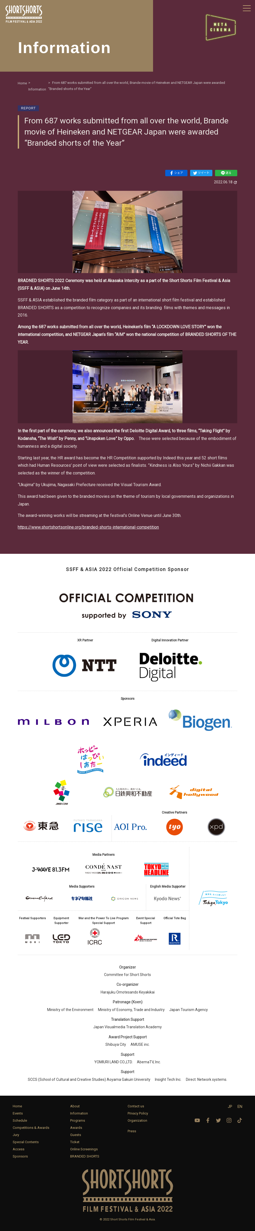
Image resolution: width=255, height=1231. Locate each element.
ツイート (201, 173)
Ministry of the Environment (70, 1010)
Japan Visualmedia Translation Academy (127, 1027)
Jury (16, 1135)
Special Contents (26, 1142)
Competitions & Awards (31, 1128)
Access (18, 1149)
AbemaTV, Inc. (149, 1062)
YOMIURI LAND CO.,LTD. (113, 1062)
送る (226, 173)
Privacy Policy (138, 1113)
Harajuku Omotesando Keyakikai (128, 992)
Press (132, 1131)
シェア (176, 173)
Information (79, 1113)
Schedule (20, 1120)
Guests (75, 1135)
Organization (137, 1120)
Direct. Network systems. (206, 1079)
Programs (77, 1120)
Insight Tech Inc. (168, 1079)
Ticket (74, 1142)
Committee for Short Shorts (127, 975)
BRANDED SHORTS (84, 1156)
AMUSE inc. (140, 1044)
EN (240, 1106)
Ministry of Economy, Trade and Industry (131, 1010)
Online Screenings (84, 1149)
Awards (76, 1128)
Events (18, 1113)
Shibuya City (115, 1044)
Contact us (136, 1106)
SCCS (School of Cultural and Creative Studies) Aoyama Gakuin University (89, 1079)
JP (230, 1106)
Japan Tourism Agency (188, 1010)
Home (17, 1106)
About (75, 1106)
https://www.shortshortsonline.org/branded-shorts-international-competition (88, 527)
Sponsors (20, 1156)
